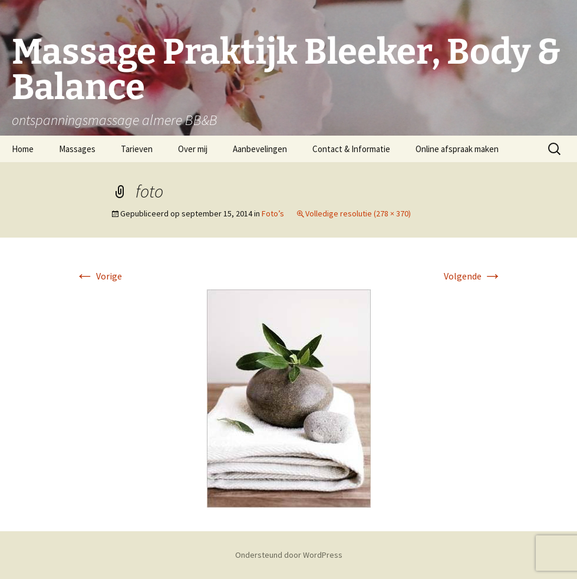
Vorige (98, 276)
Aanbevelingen (260, 148)
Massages (77, 148)
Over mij (192, 148)
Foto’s (273, 213)
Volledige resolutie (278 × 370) (358, 213)
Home (23, 148)
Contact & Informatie (351, 148)
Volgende (473, 276)
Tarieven (137, 148)
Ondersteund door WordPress (288, 555)
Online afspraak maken (457, 148)
